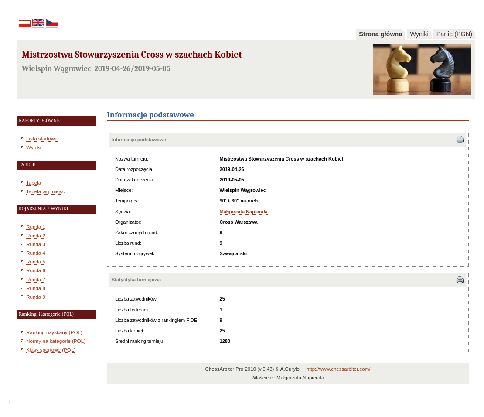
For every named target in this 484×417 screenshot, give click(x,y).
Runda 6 (35, 270)
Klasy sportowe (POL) (50, 349)
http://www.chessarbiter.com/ (339, 369)
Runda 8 (35, 288)
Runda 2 (35, 235)
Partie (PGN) (454, 34)
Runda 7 (35, 279)
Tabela (33, 182)
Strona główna (380, 34)
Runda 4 (35, 253)
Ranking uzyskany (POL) (54, 332)
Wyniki (419, 34)
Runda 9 (35, 297)
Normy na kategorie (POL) (55, 341)
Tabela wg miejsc (45, 191)
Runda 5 (35, 261)
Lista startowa (42, 138)
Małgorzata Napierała (244, 211)
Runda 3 (35, 244)
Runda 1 (35, 226)
